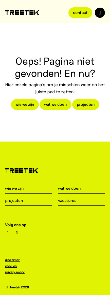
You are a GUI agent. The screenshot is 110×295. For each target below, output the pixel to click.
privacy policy (17, 272)
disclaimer (15, 260)
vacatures (70, 200)
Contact (80, 12)
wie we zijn (24, 104)
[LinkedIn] (17, 233)
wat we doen (55, 104)
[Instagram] (8, 233)
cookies (13, 266)
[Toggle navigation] (100, 13)
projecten (86, 104)
